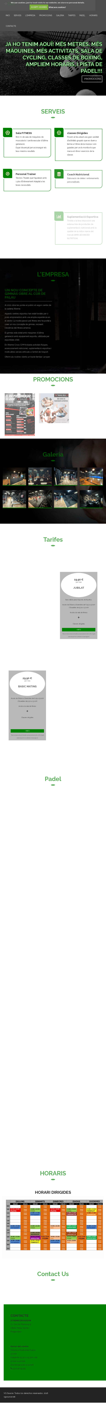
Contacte (11, 26)
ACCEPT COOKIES (39, 7)
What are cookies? (57, 7)
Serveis (17, 15)
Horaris (93, 15)
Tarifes (71, 15)
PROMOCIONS (92, 78)
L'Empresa (30, 15)
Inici (8, 15)
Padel (82, 15)
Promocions (45, 15)
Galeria (60, 15)
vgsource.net (9, 1410)
